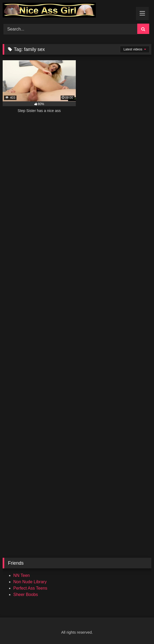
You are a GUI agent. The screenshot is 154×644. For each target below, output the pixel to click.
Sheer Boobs (25, 594)
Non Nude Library (30, 582)
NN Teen (21, 575)
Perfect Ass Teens (30, 588)
